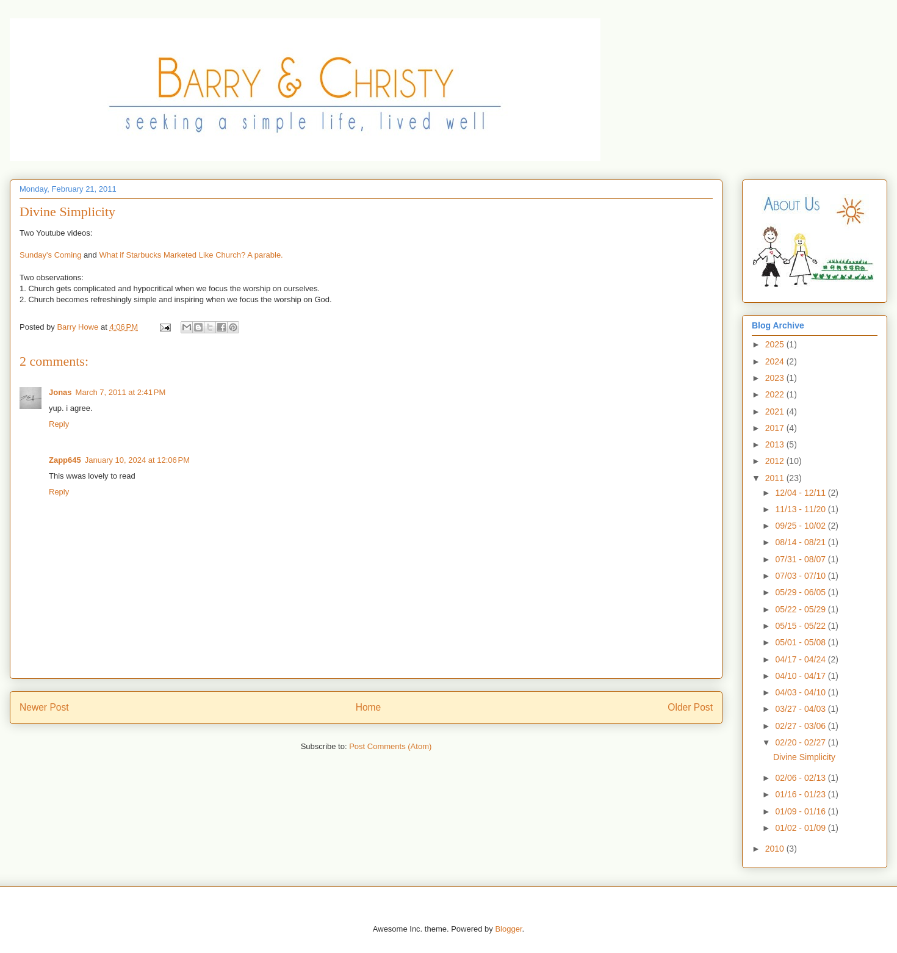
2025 (776, 344)
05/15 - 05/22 (801, 626)
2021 (776, 411)
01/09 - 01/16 (801, 811)
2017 (776, 428)
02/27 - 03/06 (801, 726)
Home (368, 707)
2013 (776, 444)
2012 (776, 461)
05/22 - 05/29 (801, 609)
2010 (776, 848)
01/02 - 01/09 (801, 828)
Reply (59, 424)
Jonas (60, 392)
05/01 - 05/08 (801, 642)
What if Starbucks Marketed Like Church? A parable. (191, 254)
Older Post (690, 707)
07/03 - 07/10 (801, 576)
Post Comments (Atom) (390, 746)
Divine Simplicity (804, 757)
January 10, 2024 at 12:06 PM (137, 460)
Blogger (508, 928)
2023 (776, 378)
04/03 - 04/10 (801, 692)
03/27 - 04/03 (801, 709)
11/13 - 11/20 (801, 509)
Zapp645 (65, 460)
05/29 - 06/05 (801, 592)
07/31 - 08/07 (801, 559)
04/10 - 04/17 (801, 676)
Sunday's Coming (50, 254)
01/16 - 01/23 (801, 794)
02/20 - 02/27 (801, 742)
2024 (776, 361)
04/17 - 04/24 (801, 659)
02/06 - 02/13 (801, 778)
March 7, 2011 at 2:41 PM (121, 392)
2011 (776, 478)
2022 (776, 394)
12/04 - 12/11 (801, 493)
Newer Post (44, 707)
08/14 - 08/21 (801, 542)
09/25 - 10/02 (801, 526)
